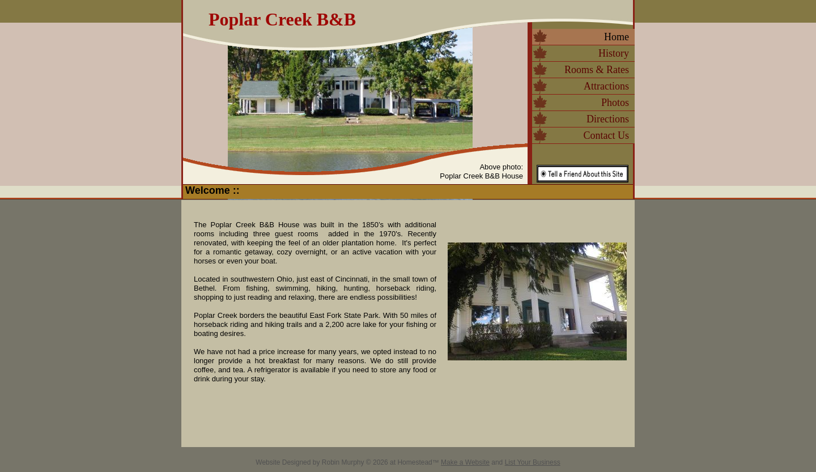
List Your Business (532, 462)
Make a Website (465, 462)
